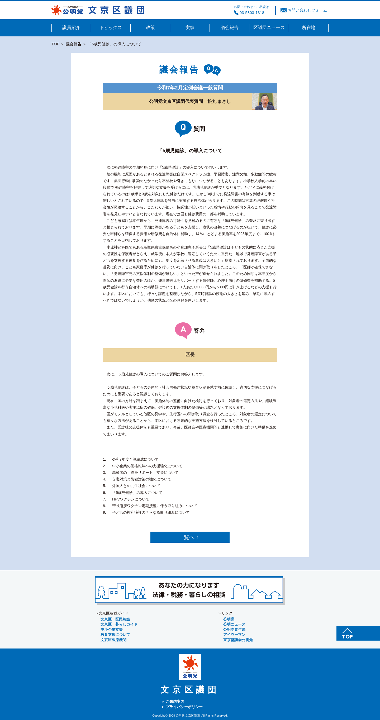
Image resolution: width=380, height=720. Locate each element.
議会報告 (74, 44)
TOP (55, 44)
